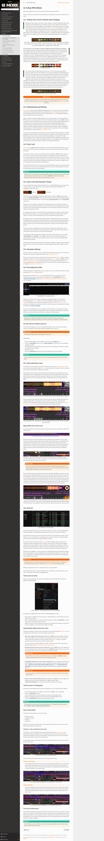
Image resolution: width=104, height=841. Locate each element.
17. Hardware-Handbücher (7, 63)
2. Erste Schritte (5, 14)
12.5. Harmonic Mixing (7, 48)
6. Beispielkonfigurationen (7, 22)
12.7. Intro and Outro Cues (7, 52)
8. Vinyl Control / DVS (6, 26)
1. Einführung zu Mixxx (6, 12)
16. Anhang (4, 61)
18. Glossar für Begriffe (6, 65)
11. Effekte (4, 33)
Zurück (26, 829)
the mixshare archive (53, 254)
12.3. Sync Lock (5, 42)
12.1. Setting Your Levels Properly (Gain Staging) (9, 38)
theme (38, 837)
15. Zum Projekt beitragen (7, 59)
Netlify (24, 838)
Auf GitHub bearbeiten (64, 2)
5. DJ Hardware (5, 20)
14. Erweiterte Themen (6, 57)
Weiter (66, 829)
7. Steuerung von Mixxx (6, 24)
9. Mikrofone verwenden (7, 28)
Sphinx (30, 837)
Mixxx (10, 4)
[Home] (23, 2)
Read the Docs (52, 837)
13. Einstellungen (5, 55)
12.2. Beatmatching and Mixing (8, 41)
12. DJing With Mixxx (5, 35)
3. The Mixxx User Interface (7, 16)
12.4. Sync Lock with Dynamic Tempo (8, 45)
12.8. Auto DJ (4, 54)
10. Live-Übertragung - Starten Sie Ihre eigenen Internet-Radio (9, 31)
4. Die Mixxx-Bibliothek (6, 18)
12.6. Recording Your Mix (7, 50)
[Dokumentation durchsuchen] (10, 9)
